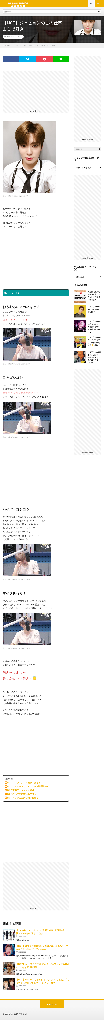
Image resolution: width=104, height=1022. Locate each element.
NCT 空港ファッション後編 (20, 792)
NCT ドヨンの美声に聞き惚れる (22, 799)
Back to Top (52, 1006)
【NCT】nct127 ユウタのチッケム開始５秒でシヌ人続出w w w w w (94, 328)
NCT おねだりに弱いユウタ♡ (21, 796)
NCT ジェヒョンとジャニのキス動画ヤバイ (28, 788)
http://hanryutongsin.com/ (18, 198)
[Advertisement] (36, 92)
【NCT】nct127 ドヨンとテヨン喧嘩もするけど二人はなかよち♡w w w (94, 359)
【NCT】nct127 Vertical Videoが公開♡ (94, 311)
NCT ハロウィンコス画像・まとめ (23, 784)
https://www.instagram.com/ (19, 366)
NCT (19, 38)
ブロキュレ (23, 1016)
